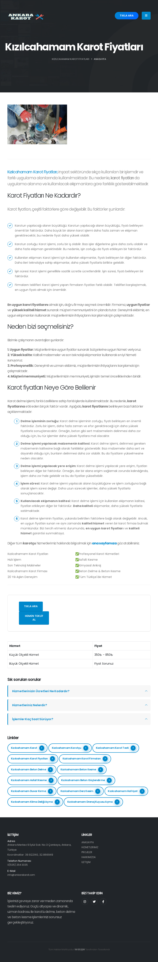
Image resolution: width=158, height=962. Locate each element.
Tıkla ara (31, 606)
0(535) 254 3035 (18, 864)
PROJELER (87, 852)
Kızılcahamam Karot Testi (116, 748)
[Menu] (146, 16)
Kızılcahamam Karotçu (70, 748)
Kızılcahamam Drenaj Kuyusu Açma (93, 802)
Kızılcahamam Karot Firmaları (85, 758)
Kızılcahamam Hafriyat (126, 791)
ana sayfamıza (104, 543)
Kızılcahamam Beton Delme (32, 769)
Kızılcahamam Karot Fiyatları (33, 758)
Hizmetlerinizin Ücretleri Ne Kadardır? (42, 691)
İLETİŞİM (86, 862)
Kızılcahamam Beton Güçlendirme (86, 780)
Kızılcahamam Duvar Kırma (32, 791)
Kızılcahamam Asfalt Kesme (32, 780)
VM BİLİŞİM (79, 949)
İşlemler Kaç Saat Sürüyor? (34, 719)
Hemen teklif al (34, 618)
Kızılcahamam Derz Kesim (80, 791)
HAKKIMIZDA (88, 857)
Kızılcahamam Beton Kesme (81, 769)
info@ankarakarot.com (22, 875)
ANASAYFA (100, 59)
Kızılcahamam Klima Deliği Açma (35, 802)
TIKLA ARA (127, 15)
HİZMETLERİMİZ (90, 847)
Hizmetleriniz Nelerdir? (30, 705)
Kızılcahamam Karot (27, 748)
